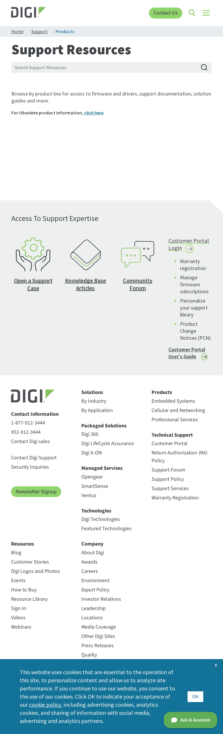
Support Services (170, 488)
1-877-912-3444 (28, 423)
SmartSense (94, 486)
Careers (89, 571)
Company (92, 544)
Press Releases (97, 645)
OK (195, 696)
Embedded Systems (173, 401)
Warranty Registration (175, 497)
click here (93, 113)
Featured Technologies (106, 528)
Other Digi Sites (98, 636)
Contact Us (166, 13)
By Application (97, 410)
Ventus (88, 495)
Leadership (93, 608)
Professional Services (175, 419)
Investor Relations (101, 599)
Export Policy (95, 589)
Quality (89, 655)
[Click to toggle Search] (192, 13)
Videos (18, 617)
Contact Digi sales (30, 441)
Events (18, 580)
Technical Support (172, 435)
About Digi (92, 552)
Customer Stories (30, 562)
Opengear (92, 477)
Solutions (92, 392)
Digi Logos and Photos (35, 571)
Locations (92, 617)
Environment (95, 580)
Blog (16, 552)
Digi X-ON (91, 452)
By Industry (93, 401)
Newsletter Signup (36, 491)
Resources (22, 544)
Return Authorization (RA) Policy (179, 456)
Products (162, 392)
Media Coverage (98, 627)
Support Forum (168, 470)
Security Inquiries (30, 467)
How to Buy (24, 589)
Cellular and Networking (178, 410)
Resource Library (29, 599)
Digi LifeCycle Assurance (107, 443)
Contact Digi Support (34, 457)
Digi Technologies (100, 519)
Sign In (18, 608)
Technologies (96, 511)
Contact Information (35, 414)
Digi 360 (89, 434)
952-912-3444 (26, 432)
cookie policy (45, 704)
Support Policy (168, 479)
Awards (89, 562)
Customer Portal (170, 443)
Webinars (21, 627)
